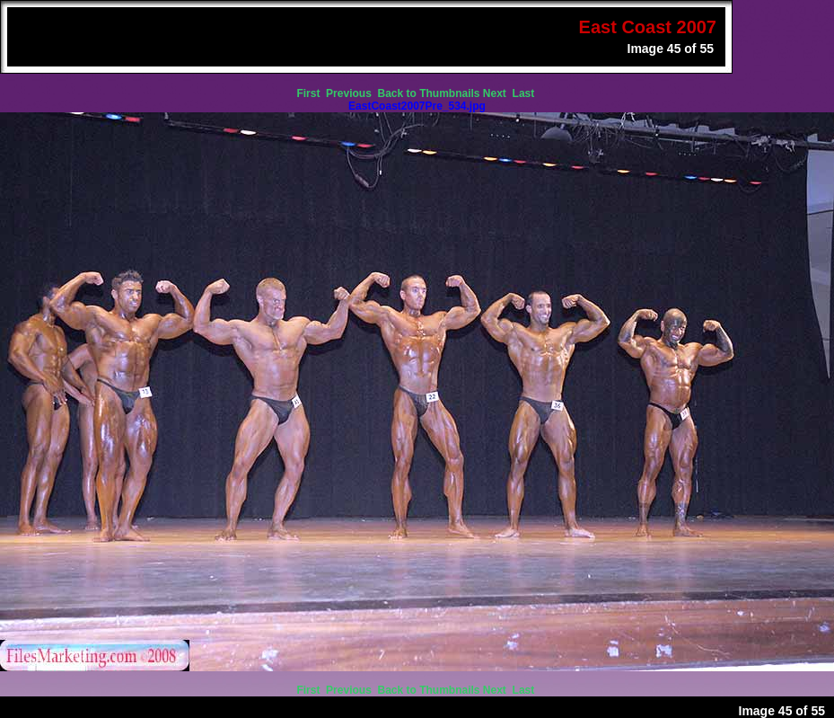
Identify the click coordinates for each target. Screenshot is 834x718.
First (309, 93)
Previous (350, 93)
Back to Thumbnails (428, 93)
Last (525, 93)
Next (496, 93)
